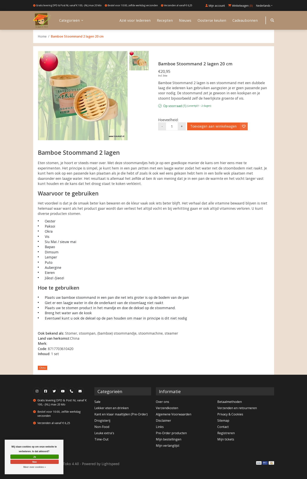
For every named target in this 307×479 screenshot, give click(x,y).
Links (160, 427)
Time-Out (101, 439)
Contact (223, 427)
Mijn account (215, 5)
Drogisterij (102, 420)
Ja (34, 457)
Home (42, 36)
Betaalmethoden (229, 402)
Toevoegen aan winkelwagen (213, 126)
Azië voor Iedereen (135, 20)
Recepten (165, 20)
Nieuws (185, 20)
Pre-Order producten (171, 433)
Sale (97, 402)
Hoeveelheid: (168, 119)
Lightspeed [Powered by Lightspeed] (110, 463)
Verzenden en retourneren (237, 408)
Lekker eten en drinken (111, 408)
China (42, 367)
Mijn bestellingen (168, 439)
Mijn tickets (225, 439)
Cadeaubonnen (245, 20)
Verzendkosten (167, 408)
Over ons (162, 402)
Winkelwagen (240, 6)
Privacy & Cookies (230, 414)
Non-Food (101, 427)
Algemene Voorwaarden (173, 414)
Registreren (226, 433)
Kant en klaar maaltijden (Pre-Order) (121, 414)
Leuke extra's (104, 433)
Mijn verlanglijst (167, 445)
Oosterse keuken (212, 20)
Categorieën (69, 20)
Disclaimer (163, 420)
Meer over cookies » (34, 467)
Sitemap (223, 420)
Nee (34, 462)
